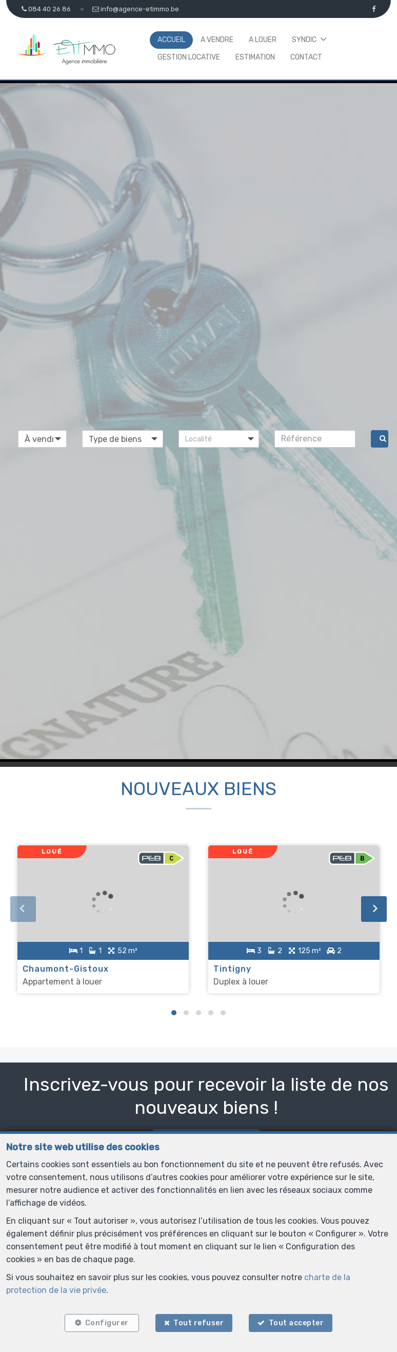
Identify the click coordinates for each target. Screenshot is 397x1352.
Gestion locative (188, 57)
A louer (262, 39)
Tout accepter (297, 1322)
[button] (219, 439)
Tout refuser (198, 1322)
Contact (306, 57)
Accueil (171, 39)
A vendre (217, 39)
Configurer (106, 1322)
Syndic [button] (304, 39)
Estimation (255, 57)
